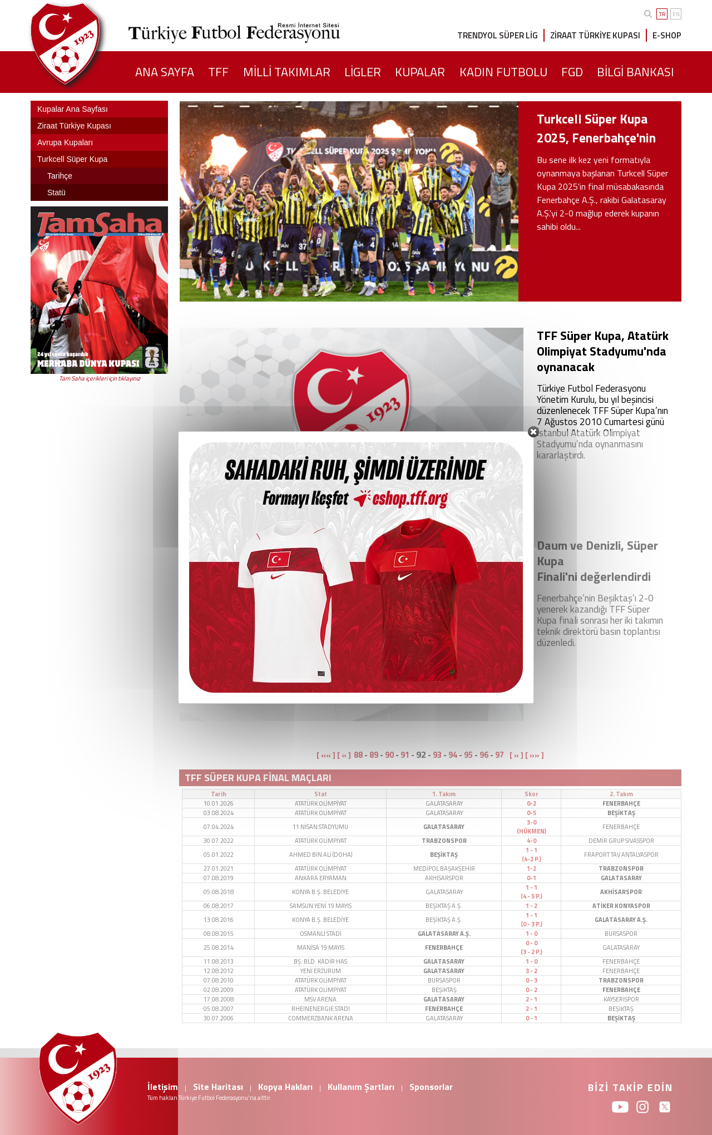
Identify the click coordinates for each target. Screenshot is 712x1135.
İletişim (162, 1086)
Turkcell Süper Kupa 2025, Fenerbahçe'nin (596, 128)
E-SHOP (666, 35)
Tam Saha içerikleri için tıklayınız (99, 378)
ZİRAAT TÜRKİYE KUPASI (595, 35)
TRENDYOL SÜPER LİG (497, 35)
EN (676, 14)
